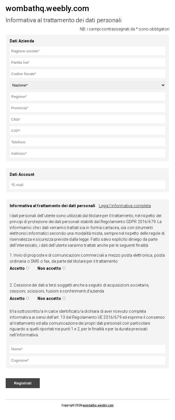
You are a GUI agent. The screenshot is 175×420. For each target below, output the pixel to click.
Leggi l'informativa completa (125, 205)
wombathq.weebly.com (98, 405)
